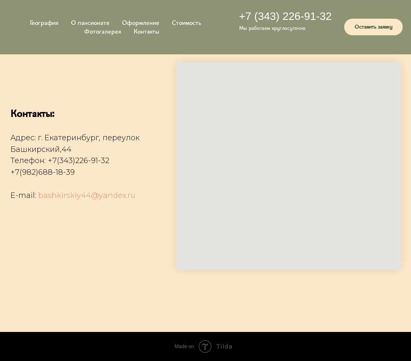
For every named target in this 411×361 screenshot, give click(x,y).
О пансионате (90, 22)
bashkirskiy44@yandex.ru (86, 195)
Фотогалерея (102, 31)
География (44, 22)
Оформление (140, 22)
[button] (373, 27)
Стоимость (186, 22)
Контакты (146, 31)
